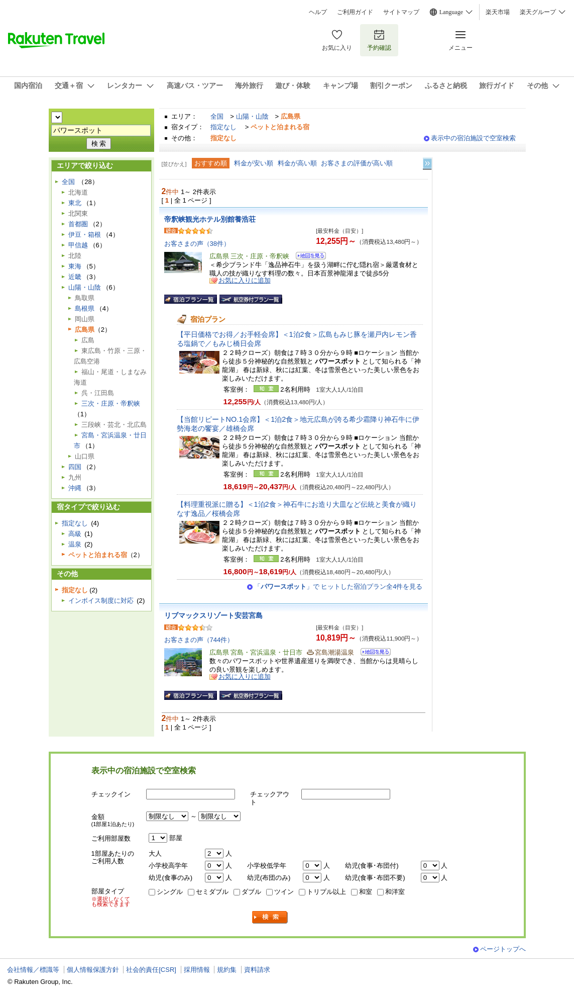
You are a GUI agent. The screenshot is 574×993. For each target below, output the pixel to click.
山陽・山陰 (252, 116)
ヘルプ (318, 12)
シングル (170, 891)
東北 (74, 203)
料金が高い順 (297, 163)
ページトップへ (503, 949)
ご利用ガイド (355, 12)
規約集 (227, 969)
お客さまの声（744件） (199, 640)
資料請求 (257, 969)
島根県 (84, 308)
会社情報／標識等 (33, 969)
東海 (74, 266)
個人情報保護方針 (93, 969)
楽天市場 (498, 12)
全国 (216, 116)
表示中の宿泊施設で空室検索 (473, 138)
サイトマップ (401, 12)
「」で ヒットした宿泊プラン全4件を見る (338, 586)
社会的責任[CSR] (151, 969)
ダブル (251, 891)
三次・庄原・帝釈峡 (110, 403)
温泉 (74, 544)
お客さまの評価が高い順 (357, 163)
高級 (74, 533)
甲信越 (78, 245)
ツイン (284, 891)
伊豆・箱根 (84, 234)
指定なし (223, 127)
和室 (365, 891)
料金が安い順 (253, 163)
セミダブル (212, 891)
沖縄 (74, 488)
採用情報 (197, 969)
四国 (74, 467)
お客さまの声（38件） (197, 243)
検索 (270, 917)
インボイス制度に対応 (101, 600)
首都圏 (78, 224)
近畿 (74, 277)
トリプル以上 (326, 891)
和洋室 (395, 891)
